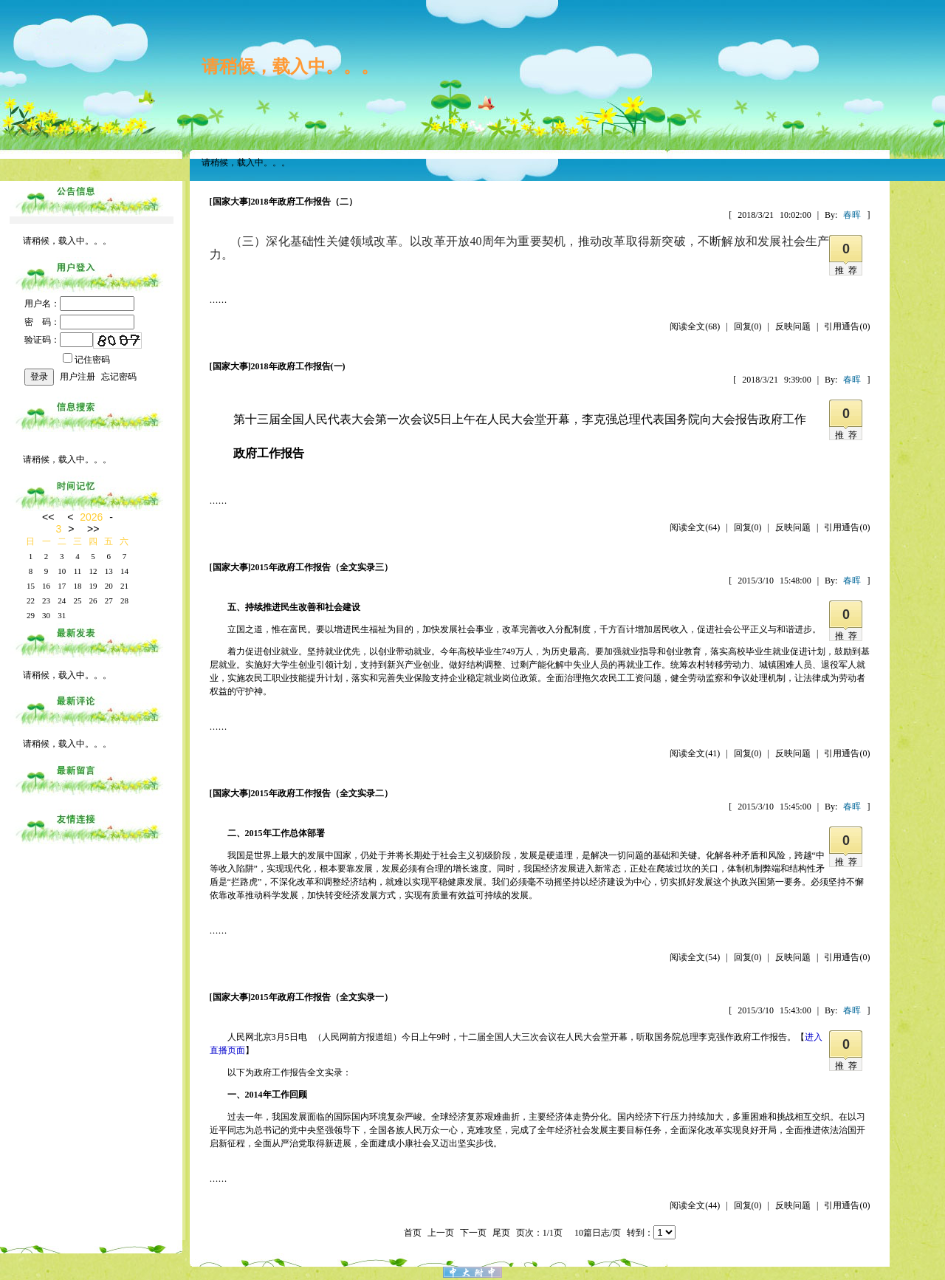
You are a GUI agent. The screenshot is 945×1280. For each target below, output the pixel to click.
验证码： (58, 340)
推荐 (848, 270)
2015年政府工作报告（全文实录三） (322, 567)
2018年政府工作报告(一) (298, 366)
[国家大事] (230, 201)
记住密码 (86, 360)
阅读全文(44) (695, 1205)
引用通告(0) (847, 326)
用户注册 (77, 377)
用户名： (79, 303)
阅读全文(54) (695, 957)
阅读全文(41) (695, 753)
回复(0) (748, 326)
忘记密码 (119, 377)
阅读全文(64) (695, 527)
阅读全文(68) (695, 326)
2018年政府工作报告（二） (304, 201)
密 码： (79, 322)
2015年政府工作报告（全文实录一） (322, 997)
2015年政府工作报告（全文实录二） (322, 793)
